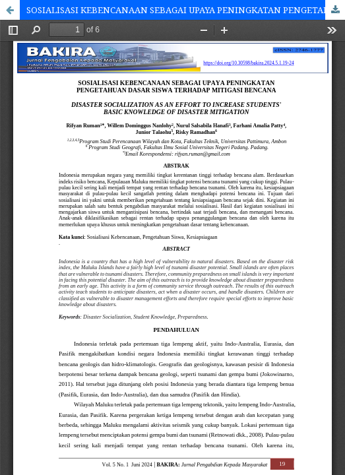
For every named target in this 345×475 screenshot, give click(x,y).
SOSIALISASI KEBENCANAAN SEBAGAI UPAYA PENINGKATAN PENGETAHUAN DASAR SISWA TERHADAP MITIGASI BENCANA (185, 10)
